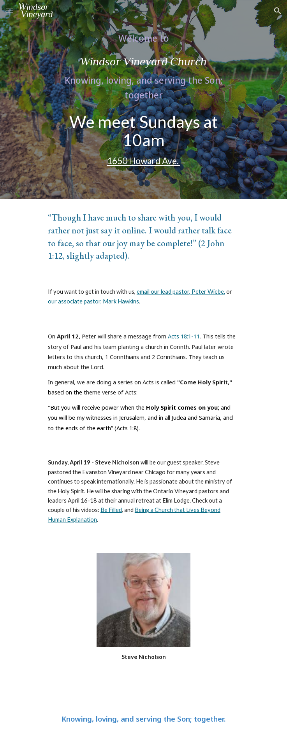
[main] (143, 66)
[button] (9, 10)
